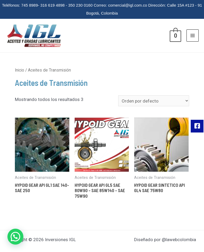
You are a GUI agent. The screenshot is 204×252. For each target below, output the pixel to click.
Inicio (19, 70)
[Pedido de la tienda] (153, 100)
